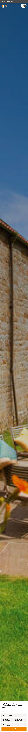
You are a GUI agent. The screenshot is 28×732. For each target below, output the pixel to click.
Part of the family (7, 1)
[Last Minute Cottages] (5, 5)
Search (14, 729)
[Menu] (24, 6)
